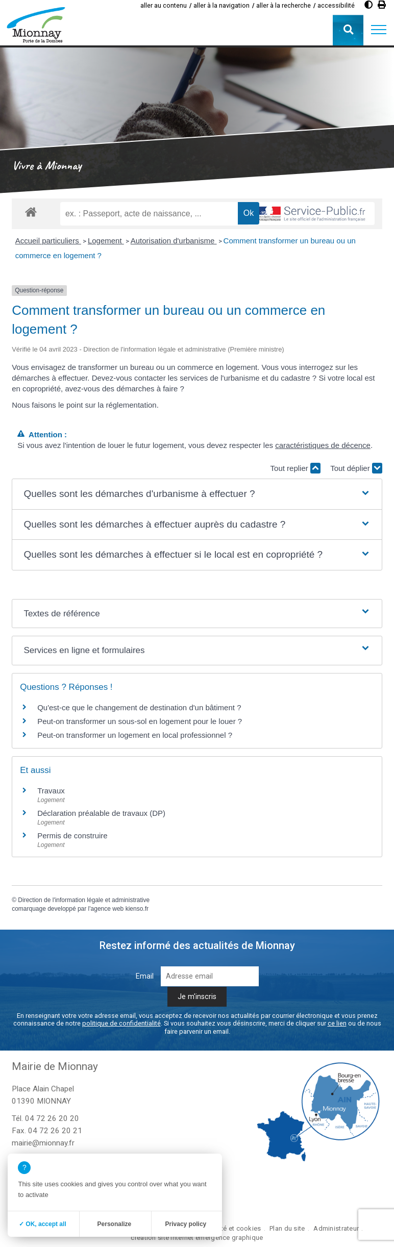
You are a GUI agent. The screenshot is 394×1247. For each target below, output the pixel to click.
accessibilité (336, 5)
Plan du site (287, 1228)
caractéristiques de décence (323, 445)
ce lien (337, 1023)
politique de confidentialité (121, 1023)
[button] (378, 30)
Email (145, 976)
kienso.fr (137, 908)
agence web (107, 908)
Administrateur (336, 1228)
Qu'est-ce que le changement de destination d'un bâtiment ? (139, 707)
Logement (106, 240)
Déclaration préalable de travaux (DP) (101, 813)
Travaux (51, 790)
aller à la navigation (221, 5)
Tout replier (295, 468)
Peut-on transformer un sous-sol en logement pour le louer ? (139, 721)
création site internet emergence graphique (197, 1237)
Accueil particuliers (48, 240)
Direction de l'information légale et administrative (84, 900)
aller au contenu (163, 5)
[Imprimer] (382, 5)
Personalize (114, 1224)
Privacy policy (186, 1224)
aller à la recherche (283, 5)
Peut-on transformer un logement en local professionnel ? (134, 735)
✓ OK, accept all (42, 1224)
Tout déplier (356, 468)
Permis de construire (72, 835)
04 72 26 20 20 (52, 1118)
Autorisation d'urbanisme (174, 240)
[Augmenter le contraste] (368, 5)
